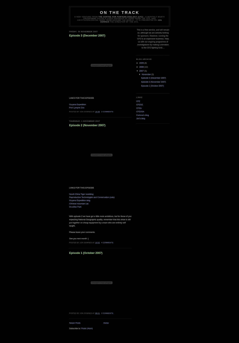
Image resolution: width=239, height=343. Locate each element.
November (147, 74)
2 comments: (107, 112)
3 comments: (107, 313)
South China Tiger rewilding (81, 194)
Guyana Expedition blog (79, 200)
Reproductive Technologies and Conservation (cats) (91, 197)
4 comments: (107, 243)
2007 (141, 71)
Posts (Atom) (87, 328)
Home (106, 323)
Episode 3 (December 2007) (87, 35)
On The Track (119, 12)
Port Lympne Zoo (76, 108)
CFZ (138, 101)
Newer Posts (74, 323)
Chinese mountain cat (78, 203)
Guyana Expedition (77, 104)
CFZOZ (139, 104)
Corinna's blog (142, 115)
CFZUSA (140, 111)
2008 (141, 67)
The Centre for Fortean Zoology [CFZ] (120, 17)
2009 (141, 63)
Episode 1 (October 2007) (85, 253)
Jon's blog (140, 118)
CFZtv (139, 108)
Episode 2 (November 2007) (87, 125)
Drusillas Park (75, 207)
